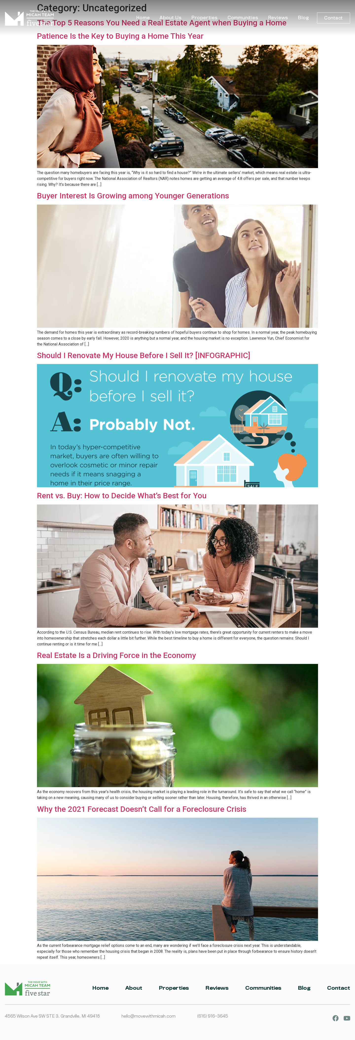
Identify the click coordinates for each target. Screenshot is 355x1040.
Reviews (278, 18)
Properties (205, 18)
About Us (170, 18)
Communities (243, 18)
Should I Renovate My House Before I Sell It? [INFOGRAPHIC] (143, 355)
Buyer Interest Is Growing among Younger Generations (133, 195)
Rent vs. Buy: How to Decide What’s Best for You (122, 495)
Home (143, 18)
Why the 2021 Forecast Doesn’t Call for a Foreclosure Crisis (141, 809)
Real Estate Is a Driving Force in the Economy (116, 655)
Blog (303, 18)
